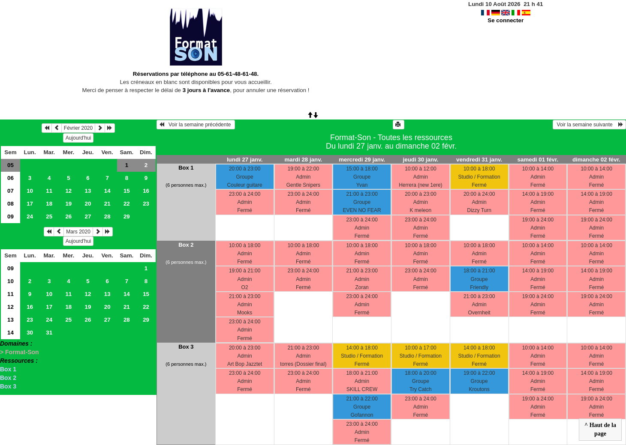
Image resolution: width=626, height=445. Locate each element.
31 (49, 332)
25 (49, 216)
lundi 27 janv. (244, 159)
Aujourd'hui (78, 138)
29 (126, 216)
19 (68, 203)
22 (126, 203)
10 (30, 191)
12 (68, 191)
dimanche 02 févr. (596, 159)
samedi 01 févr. (538, 159)
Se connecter (506, 20)
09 (10, 216)
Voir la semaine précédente (195, 125)
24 (30, 216)
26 (68, 216)
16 (146, 191)
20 (88, 203)
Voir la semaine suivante (589, 125)
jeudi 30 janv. (421, 159)
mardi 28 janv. (303, 159)
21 (107, 203)
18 (49, 203)
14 (107, 191)
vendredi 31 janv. (479, 159)
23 (146, 203)
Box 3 (8, 386)
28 (107, 216)
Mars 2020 (78, 232)
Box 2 (8, 377)
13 (88, 191)
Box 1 (8, 369)
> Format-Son (19, 352)
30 (30, 332)
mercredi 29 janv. (362, 159)
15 (126, 191)
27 (88, 216)
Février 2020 (78, 128)
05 (10, 165)
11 (49, 191)
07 (10, 191)
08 (10, 203)
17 (30, 203)
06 (10, 178)
